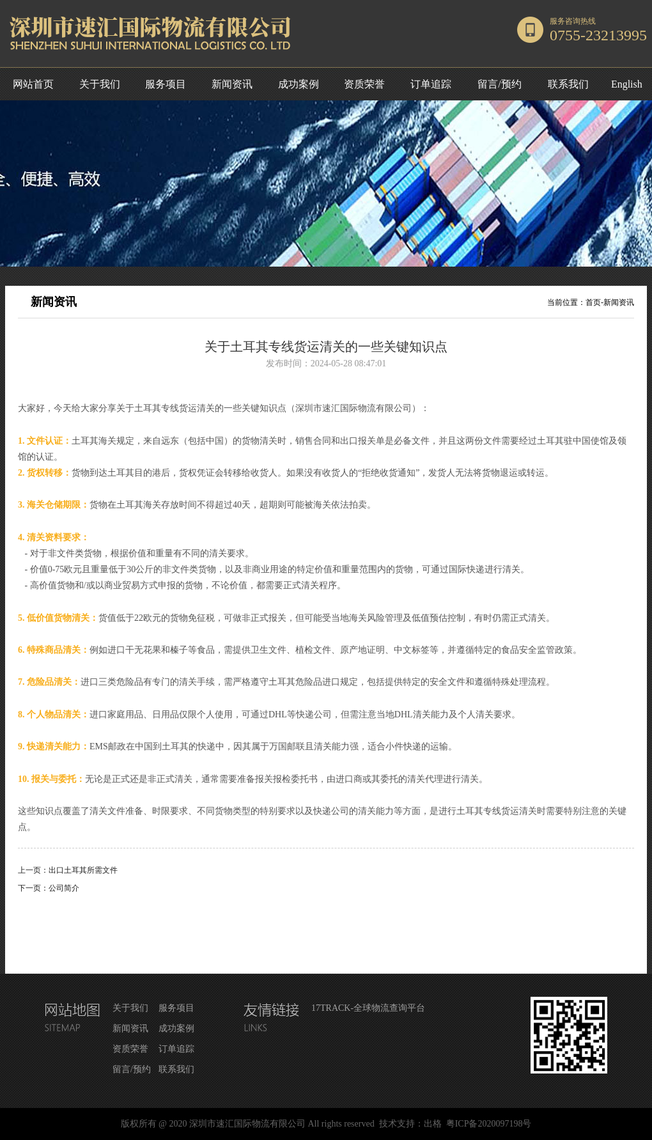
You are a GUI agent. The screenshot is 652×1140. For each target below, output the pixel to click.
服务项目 (165, 84)
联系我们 (568, 84)
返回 (326, 928)
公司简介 (64, 888)
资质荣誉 (364, 84)
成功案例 (298, 84)
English (626, 84)
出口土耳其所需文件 (83, 870)
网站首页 (33, 84)
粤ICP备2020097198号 (489, 1123)
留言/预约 (499, 84)
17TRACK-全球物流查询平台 (368, 1008)
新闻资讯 (232, 84)
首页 (593, 302)
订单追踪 (430, 84)
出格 (433, 1123)
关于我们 (99, 84)
